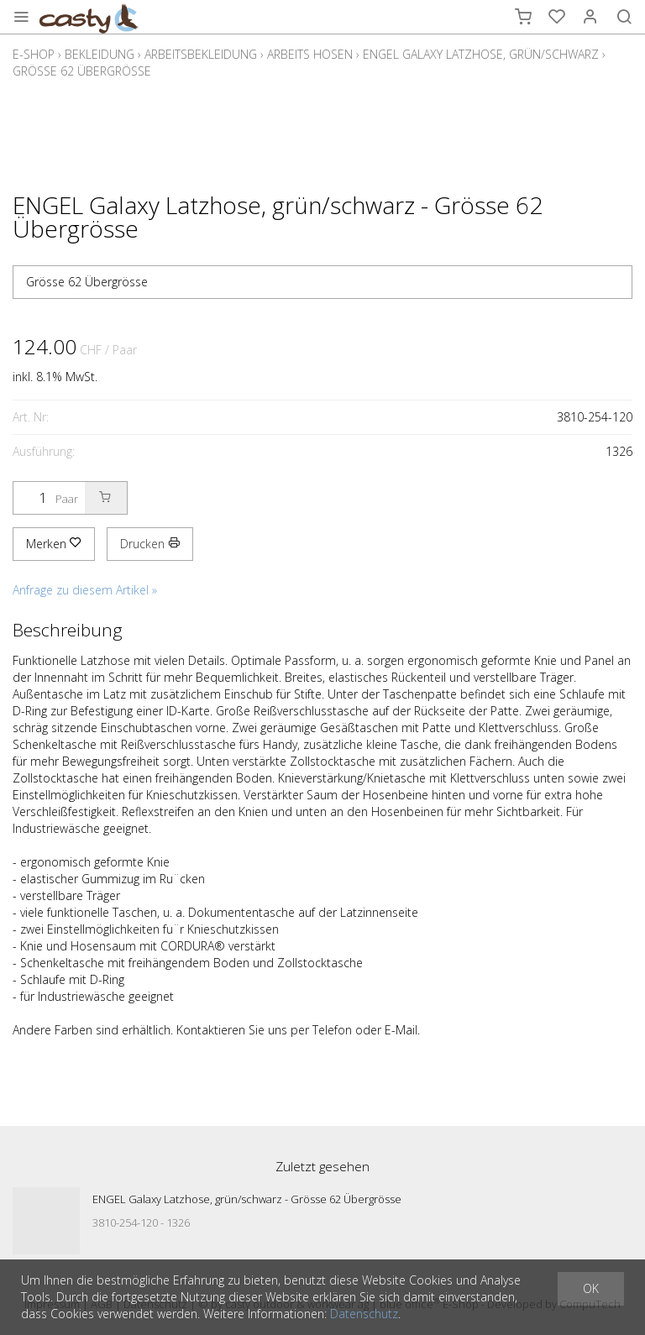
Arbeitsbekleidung (200, 54)
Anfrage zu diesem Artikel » (85, 590)
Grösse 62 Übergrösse (82, 71)
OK (591, 1288)
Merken (53, 544)
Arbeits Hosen (310, 54)
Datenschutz (364, 1314)
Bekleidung (99, 54)
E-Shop (34, 54)
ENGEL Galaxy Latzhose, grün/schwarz (481, 54)
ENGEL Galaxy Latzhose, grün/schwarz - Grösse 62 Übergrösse (246, 1199)
